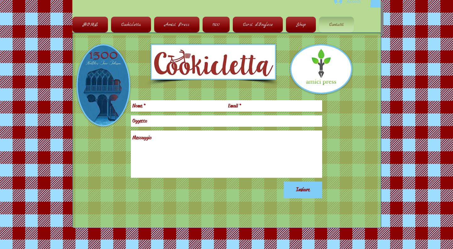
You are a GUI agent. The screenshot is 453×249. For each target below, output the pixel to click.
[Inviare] (303, 190)
